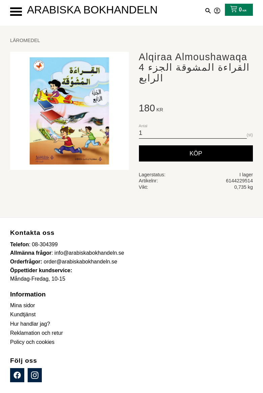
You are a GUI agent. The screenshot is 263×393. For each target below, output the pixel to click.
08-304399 (45, 244)
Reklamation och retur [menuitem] (36, 333)
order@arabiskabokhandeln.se (80, 261)
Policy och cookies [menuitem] (32, 342)
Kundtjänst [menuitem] (23, 314)
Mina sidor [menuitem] (22, 305)
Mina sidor (217, 10)
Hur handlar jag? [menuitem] (30, 324)
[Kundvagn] (237, 9)
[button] (16, 11)
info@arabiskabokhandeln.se (89, 253)
